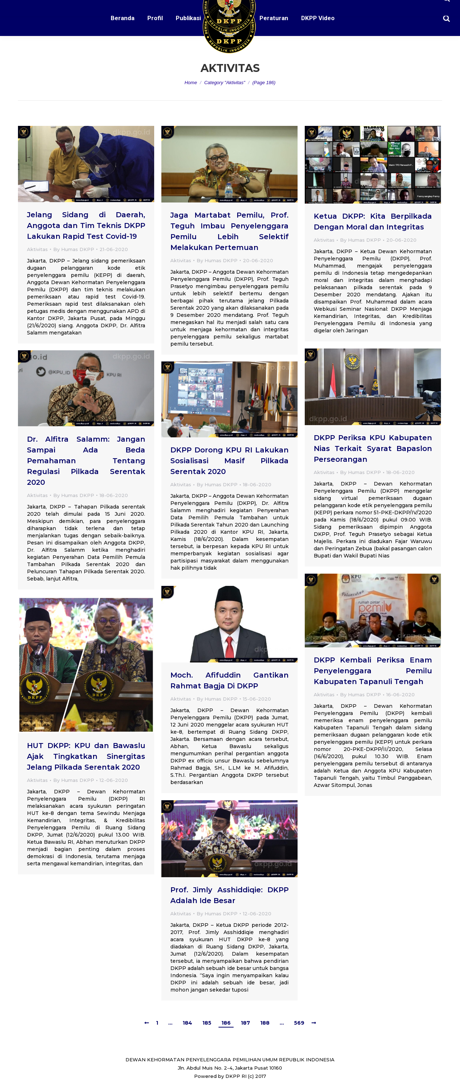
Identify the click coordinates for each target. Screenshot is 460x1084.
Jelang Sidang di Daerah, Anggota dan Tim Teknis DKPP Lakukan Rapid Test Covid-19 (86, 225)
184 (187, 1023)
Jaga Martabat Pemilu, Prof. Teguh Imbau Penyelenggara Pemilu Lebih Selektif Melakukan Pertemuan (229, 231)
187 (245, 1023)
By (73, 249)
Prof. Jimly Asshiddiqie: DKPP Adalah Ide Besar (229, 895)
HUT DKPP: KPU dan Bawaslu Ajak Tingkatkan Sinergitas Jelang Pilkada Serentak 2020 (86, 756)
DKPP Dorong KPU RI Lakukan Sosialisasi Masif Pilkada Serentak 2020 (229, 461)
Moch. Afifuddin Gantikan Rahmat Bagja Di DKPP (229, 680)
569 (299, 1023)
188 (265, 1023)
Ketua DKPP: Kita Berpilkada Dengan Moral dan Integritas (373, 221)
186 (226, 1023)
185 (206, 1023)
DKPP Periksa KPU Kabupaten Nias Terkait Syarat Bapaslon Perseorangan (373, 448)
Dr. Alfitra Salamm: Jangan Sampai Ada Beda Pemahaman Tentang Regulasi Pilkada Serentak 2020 (86, 461)
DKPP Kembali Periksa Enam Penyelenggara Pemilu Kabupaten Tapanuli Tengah (373, 671)
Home (190, 82)
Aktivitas (37, 249)
